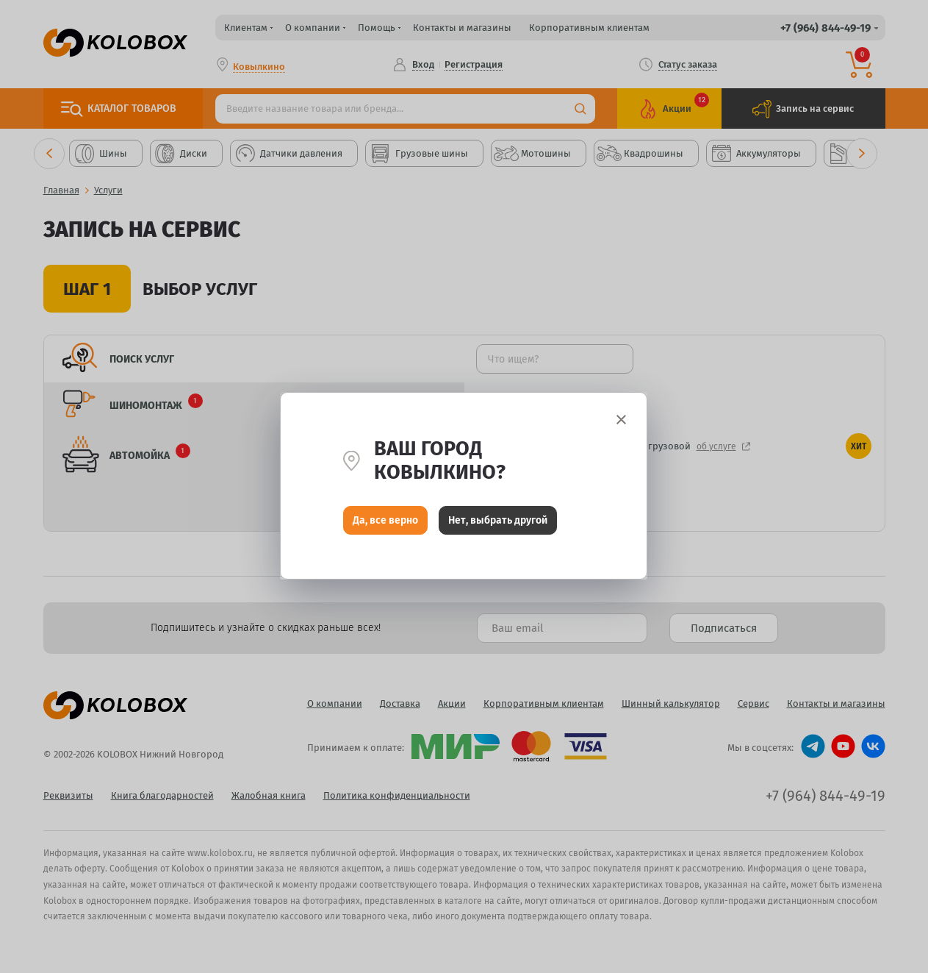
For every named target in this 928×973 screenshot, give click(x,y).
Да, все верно (385, 521)
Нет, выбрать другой (497, 521)
